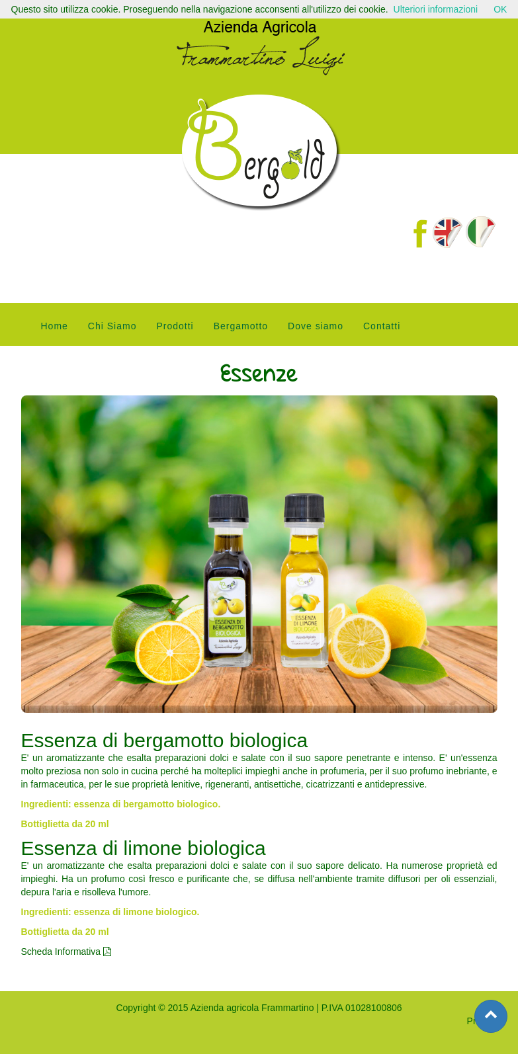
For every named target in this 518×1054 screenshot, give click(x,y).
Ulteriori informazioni (436, 9)
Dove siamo (315, 326)
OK (500, 9)
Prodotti (174, 326)
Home (54, 326)
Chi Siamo (112, 326)
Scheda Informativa (66, 951)
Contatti (381, 326)
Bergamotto (241, 326)
